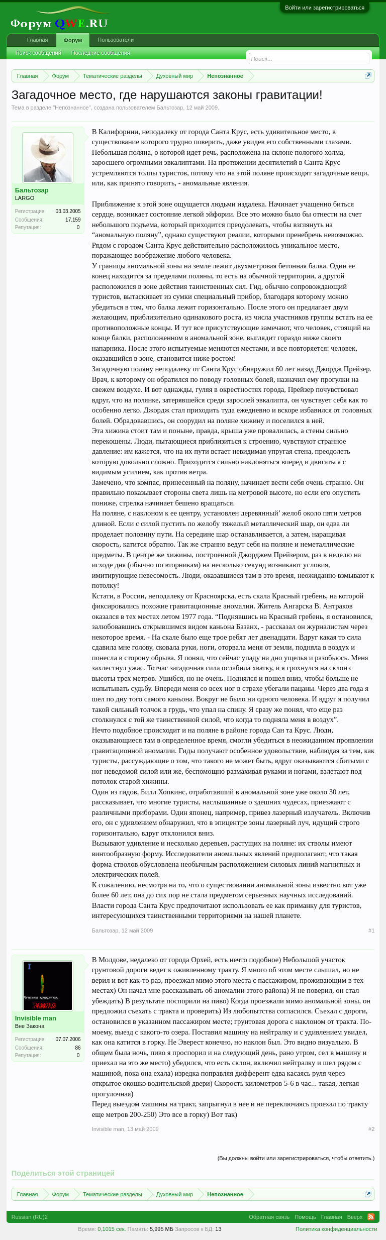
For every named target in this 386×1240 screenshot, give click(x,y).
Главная (37, 40)
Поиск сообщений (38, 53)
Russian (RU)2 (30, 1217)
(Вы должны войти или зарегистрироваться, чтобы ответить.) (296, 1158)
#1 (371, 930)
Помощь (305, 1217)
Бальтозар (169, 108)
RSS (370, 1216)
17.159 (73, 220)
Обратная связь (269, 1217)
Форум (73, 40)
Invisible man (35, 1018)
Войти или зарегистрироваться (324, 8)
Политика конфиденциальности (336, 1229)
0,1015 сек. (112, 1229)
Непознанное (72, 108)
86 (78, 1048)
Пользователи (116, 40)
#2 (371, 1129)
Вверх (355, 1217)
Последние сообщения (100, 53)
